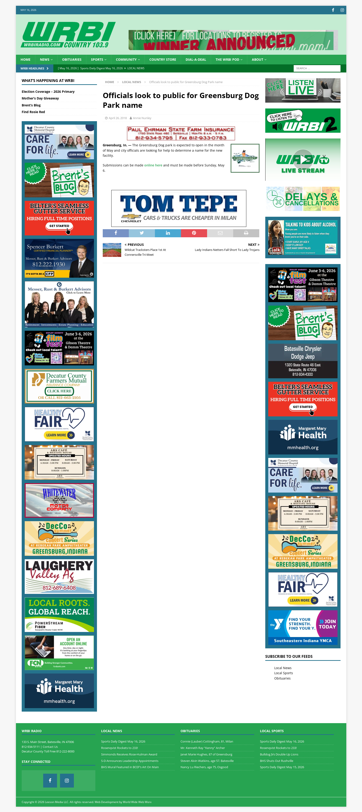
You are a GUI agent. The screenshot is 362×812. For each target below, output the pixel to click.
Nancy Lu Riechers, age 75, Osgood (204, 766)
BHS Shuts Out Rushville (276, 760)
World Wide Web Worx (137, 801)
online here (153, 164)
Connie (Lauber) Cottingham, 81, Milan (207, 741)
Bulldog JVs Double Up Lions (279, 754)
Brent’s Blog (31, 104)
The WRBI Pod (227, 59)
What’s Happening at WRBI (48, 80)
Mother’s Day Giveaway (40, 98)
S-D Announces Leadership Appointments (129, 760)
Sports (97, 59)
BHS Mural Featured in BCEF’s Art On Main (130, 766)
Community (126, 59)
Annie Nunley (142, 117)
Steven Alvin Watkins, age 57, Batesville (207, 760)
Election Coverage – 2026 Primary (48, 91)
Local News (283, 667)
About (257, 59)
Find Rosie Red (33, 111)
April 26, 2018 (118, 117)
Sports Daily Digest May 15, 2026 (282, 766)
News (44, 59)
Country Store (162, 59)
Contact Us (50, 746)
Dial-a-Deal (196, 59)
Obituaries (71, 59)
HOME (25, 59)
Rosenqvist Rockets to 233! (119, 747)
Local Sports (283, 672)
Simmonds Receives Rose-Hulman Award (129, 754)
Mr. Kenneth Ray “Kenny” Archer (203, 747)
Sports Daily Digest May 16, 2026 (123, 741)
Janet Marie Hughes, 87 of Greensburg (206, 754)
